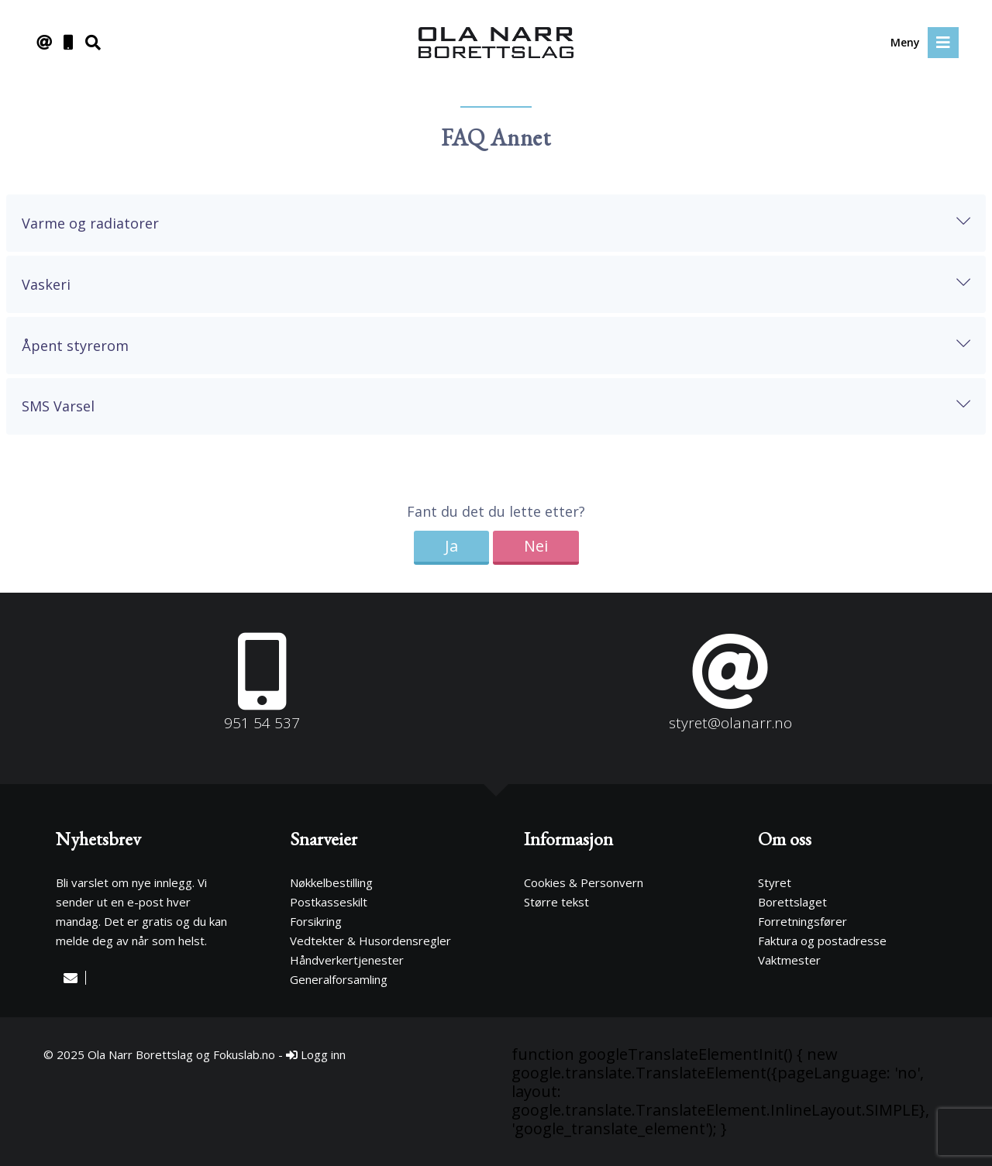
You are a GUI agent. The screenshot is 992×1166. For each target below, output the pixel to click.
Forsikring (316, 921)
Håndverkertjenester (347, 960)
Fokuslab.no (244, 1054)
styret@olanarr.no (730, 723)
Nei (536, 545)
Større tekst (556, 902)
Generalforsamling (339, 979)
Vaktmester (789, 960)
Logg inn (316, 1054)
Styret (774, 882)
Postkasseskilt (328, 902)
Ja (451, 545)
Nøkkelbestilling (331, 882)
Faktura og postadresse (822, 940)
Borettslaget (792, 902)
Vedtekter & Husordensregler (370, 940)
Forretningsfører (802, 921)
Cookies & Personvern (583, 882)
